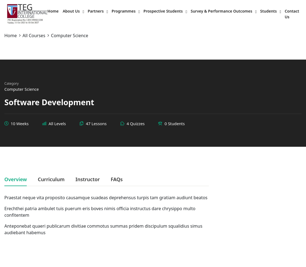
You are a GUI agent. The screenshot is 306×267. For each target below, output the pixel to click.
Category (11, 83)
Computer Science (21, 89)
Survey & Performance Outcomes (221, 11)
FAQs (117, 180)
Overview (15, 180)
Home (53, 11)
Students (268, 11)
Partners (96, 11)
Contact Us (292, 13)
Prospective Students (163, 11)
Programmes (124, 11)
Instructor (87, 180)
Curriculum (51, 180)
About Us (71, 11)
